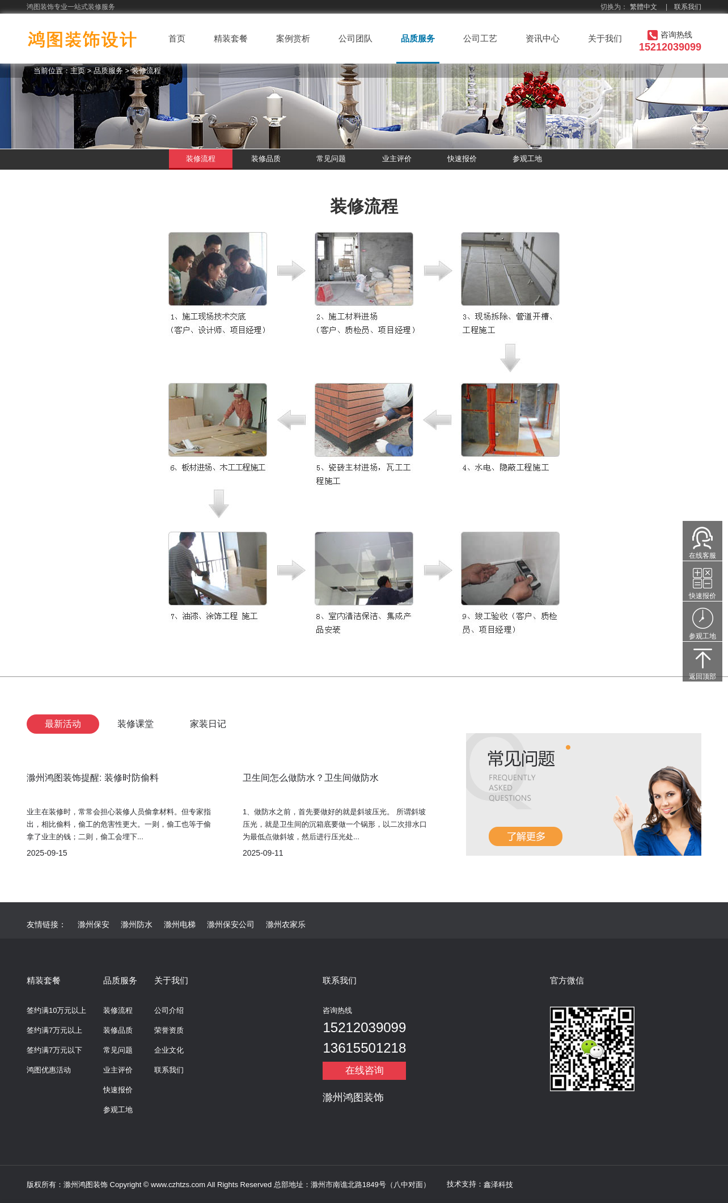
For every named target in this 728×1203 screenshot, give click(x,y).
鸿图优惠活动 (49, 1070)
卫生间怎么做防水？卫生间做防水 (311, 778)
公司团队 (355, 38)
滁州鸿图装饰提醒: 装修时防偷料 (93, 778)
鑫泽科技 (498, 1184)
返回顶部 (702, 676)
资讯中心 (543, 38)
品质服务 (418, 38)
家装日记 (208, 724)
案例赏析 (293, 38)
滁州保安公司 (231, 924)
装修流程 (146, 70)
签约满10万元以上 (56, 1010)
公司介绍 (169, 1010)
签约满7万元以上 (54, 1030)
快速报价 (462, 158)
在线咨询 (364, 1070)
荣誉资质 (169, 1030)
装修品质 (266, 158)
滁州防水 (137, 924)
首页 (176, 38)
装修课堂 (135, 724)
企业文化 (169, 1050)
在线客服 (702, 556)
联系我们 (687, 7)
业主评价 (397, 158)
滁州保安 (93, 924)
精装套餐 (231, 38)
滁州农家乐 (286, 924)
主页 (77, 70)
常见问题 (331, 158)
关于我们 (605, 38)
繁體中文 (643, 7)
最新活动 (63, 724)
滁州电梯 (180, 924)
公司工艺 (480, 38)
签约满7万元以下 (54, 1050)
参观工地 (527, 158)
